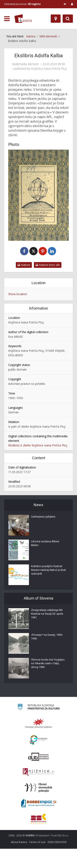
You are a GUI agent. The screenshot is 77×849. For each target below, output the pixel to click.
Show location (17, 294)
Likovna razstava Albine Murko (45, 543)
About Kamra (19, 842)
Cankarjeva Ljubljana (43, 517)
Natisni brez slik (48, 265)
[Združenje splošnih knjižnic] (38, 819)
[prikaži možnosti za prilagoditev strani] (65, 4)
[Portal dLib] (38, 757)
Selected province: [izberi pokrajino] (22, 4)
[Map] (56, 18)
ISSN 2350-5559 (57, 842)
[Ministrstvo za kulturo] (38, 708)
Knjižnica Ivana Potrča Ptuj (49, 68)
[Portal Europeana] (38, 740)
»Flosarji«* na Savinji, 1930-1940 (47, 637)
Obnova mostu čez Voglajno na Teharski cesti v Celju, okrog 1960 (48, 663)
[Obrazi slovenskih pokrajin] (38, 788)
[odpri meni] (7, 19)
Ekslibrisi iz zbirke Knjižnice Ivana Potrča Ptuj (37, 446)
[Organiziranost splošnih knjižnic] (38, 724)
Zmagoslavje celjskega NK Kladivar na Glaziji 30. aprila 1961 (47, 614)
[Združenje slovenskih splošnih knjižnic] (38, 772)
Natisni (23, 265)
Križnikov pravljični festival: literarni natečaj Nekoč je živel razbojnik (48, 570)
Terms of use (37, 842)
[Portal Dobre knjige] (38, 803)
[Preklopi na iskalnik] (68, 18)
